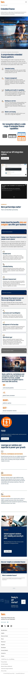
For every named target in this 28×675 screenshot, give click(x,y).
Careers (2, 656)
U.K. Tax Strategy (4, 664)
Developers (3, 647)
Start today (5, 158)
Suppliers (3, 644)
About (2, 638)
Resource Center (4, 636)
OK (14, 196)
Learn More (8, 551)
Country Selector (4, 650)
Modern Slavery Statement (6, 666)
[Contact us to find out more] (23, 602)
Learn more (5, 438)
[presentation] (13, 588)
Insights (2, 633)
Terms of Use (3, 670)
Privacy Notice (4, 661)
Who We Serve (4, 630)
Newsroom (3, 641)
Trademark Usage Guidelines (7, 668)
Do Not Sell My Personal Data (9, 673)
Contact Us (3, 653)
